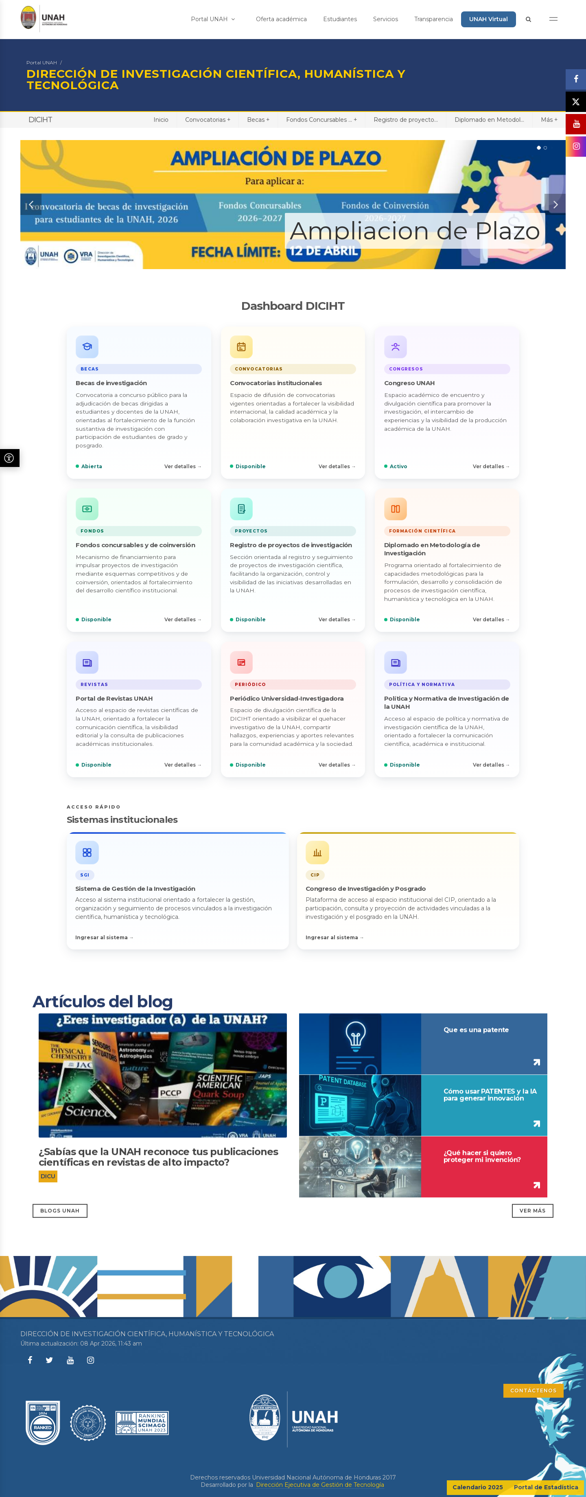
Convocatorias (207, 119)
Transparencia (433, 19)
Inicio (160, 119)
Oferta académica (281, 19)
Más (549, 119)
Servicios (385, 19)
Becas (258, 119)
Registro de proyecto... (406, 119)
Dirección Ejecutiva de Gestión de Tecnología (320, 1484)
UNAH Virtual (488, 19)
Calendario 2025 (478, 1487)
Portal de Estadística (546, 1487)
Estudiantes (340, 19)
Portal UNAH (213, 19)
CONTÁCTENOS (533, 1390)
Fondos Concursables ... (321, 119)
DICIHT (40, 119)
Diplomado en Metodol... (489, 119)
